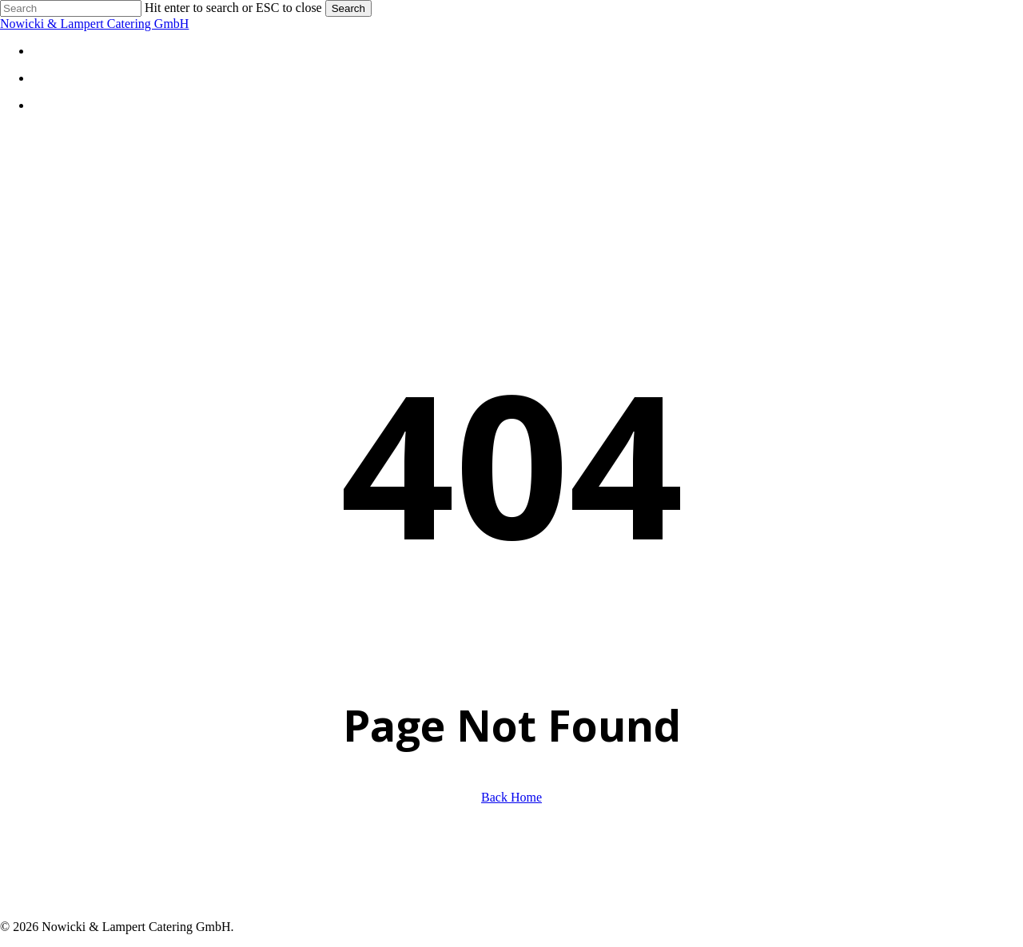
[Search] (70, 8)
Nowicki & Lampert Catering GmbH (94, 23)
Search (348, 8)
